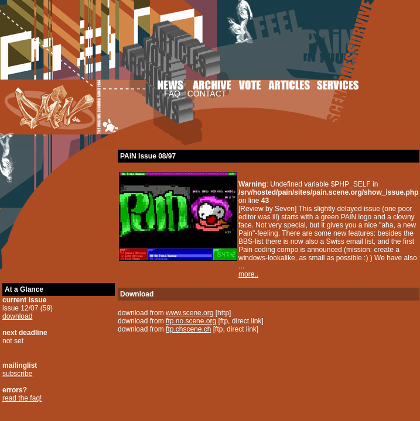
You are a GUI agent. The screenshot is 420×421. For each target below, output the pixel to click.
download (17, 316)
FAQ (172, 93)
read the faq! (22, 398)
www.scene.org (189, 313)
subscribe (17, 374)
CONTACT (207, 93)
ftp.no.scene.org (191, 321)
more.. (248, 274)
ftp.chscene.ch (188, 329)
